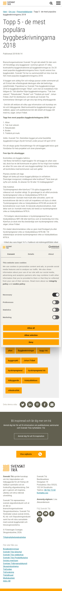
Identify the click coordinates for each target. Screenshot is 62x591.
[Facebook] (52, 513)
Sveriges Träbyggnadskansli (15, 563)
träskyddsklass (30, 380)
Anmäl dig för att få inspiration (31, 436)
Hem (5, 12)
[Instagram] (39, 519)
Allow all (31, 328)
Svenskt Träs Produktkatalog (15, 558)
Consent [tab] (11, 254)
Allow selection (31, 335)
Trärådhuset (8, 575)
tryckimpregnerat (15, 370)
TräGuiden (7, 569)
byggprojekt (13, 360)
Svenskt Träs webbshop (13, 555)
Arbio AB (6, 581)
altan (10, 350)
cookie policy (19, 284)
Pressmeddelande (24, 12)
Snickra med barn (10, 560)
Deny (31, 342)
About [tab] (51, 254)
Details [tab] (31, 254)
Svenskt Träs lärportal (12, 552)
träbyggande (13, 380)
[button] (58, 3)
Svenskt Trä (9, 3)
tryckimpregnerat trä (36, 370)
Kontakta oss (42, 493)
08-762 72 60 (50, 490)
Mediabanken (9, 578)
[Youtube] (45, 513)
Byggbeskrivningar (26, 350)
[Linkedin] (39, 513)
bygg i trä (44, 350)
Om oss (12, 12)
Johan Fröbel (29, 360)
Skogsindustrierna (11, 566)
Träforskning (8, 572)
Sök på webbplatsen (52, 3)
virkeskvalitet (13, 390)
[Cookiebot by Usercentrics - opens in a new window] (48, 247)
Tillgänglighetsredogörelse (14, 537)
